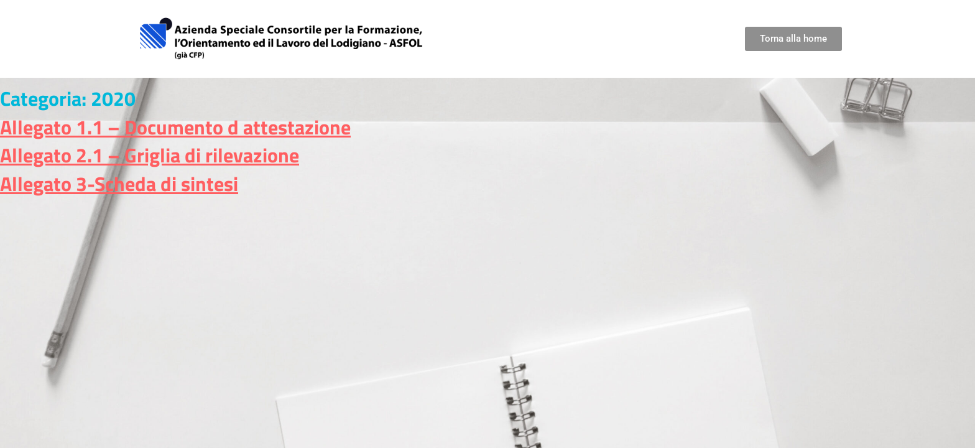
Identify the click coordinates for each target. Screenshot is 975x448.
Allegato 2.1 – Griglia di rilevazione (149, 155)
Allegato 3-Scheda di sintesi (119, 183)
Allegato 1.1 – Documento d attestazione (175, 127)
